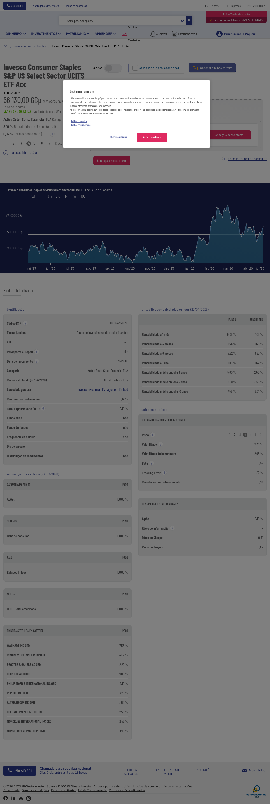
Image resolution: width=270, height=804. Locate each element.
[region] (136, 114)
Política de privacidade (80, 125)
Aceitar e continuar (152, 137)
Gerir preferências (118, 136)
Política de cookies (79, 121)
